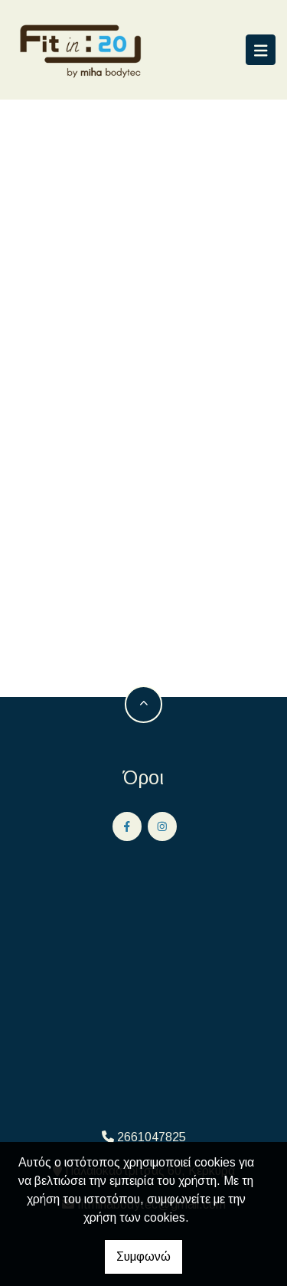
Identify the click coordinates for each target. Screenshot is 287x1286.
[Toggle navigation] (261, 49)
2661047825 (151, 1137)
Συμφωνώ (143, 1256)
